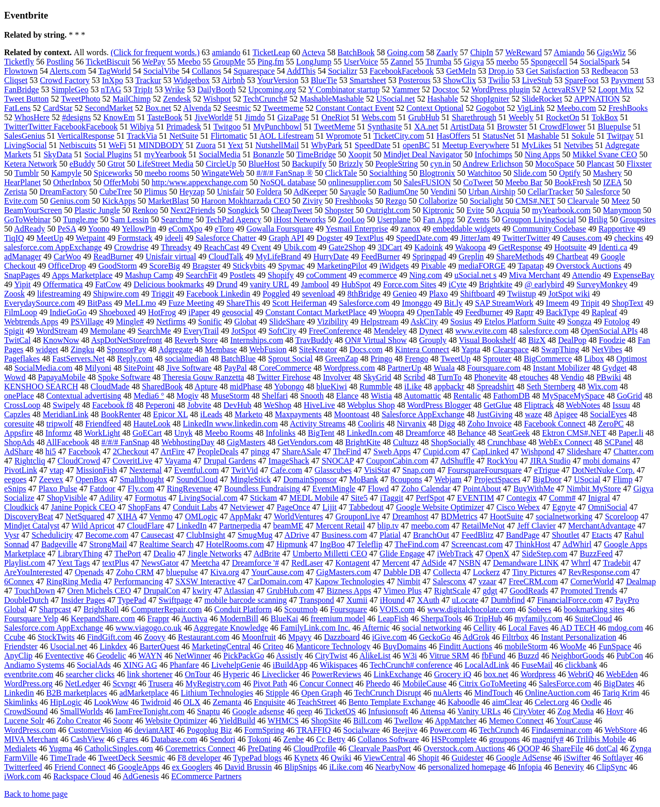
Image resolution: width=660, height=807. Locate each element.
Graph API (286, 238)
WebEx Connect (565, 442)
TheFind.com (416, 544)
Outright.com (388, 210)
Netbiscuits (77, 145)
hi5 (50, 451)
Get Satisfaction (552, 71)
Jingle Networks (214, 553)
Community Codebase (549, 228)
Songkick (242, 210)
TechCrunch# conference (411, 665)
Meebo (189, 61)
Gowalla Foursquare (280, 228)
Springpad (429, 256)
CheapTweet (291, 210)
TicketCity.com (398, 135)
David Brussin (248, 767)
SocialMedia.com (43, 368)
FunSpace (615, 646)
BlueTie (324, 80)
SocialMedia (220, 154)
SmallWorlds (81, 711)
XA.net (426, 126)
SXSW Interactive (205, 581)
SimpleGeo (70, 89)
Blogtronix (437, 173)
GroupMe (229, 61)
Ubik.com (300, 247)
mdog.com (625, 627)
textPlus (115, 562)
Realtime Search (166, 544)
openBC (416, 145)
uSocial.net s (475, 275)
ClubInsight (205, 535)
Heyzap (192, 191)
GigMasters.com (343, 572)
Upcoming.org (272, 89)
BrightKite (363, 442)
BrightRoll (101, 609)
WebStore (620, 730)
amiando (226, 52)
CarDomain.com (275, 581)
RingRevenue (189, 488)
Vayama (177, 460)
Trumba (438, 61)
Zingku (82, 349)
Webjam (447, 479)
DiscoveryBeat (28, 516)
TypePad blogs (257, 757)
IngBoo (332, 544)
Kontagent (352, 562)
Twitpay (620, 135)
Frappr (158, 618)
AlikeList (374, 655)
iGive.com (389, 637)
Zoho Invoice (489, 423)
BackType (563, 312)
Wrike (174, 89)
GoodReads (528, 590)
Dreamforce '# (255, 562)
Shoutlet (565, 535)
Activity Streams (317, 423)
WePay (154, 61)
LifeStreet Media (165, 163)
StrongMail (108, 544)
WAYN (150, 655)
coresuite (19, 423)
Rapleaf (604, 312)
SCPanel (618, 442)
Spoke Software (124, 377)
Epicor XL (170, 414)
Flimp (623, 479)
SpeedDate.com (422, 238)
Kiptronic (438, 210)
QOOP (528, 748)
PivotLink (20, 470)
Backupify (309, 163)
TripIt (143, 89)
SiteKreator (318, 349)
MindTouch (493, 692)
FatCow (108, 284)
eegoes (15, 479)
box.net (496, 674)
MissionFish (96, 470)
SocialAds (94, 665)
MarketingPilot (342, 265)
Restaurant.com (203, 637)
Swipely (66, 405)
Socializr (342, 71)
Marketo (248, 414)
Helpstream (379, 321)
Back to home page (36, 793)
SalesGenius (24, 135)
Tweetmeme (283, 108)
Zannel (401, 61)
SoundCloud (197, 479)
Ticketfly (19, 61)
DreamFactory (63, 191)
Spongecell (549, 61)
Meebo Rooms (229, 433)
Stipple (277, 692)
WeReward (523, 52)
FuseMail (536, 665)
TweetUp (455, 358)
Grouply (433, 340)
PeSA (67, 228)
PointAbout (482, 488)
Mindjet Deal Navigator (423, 154)
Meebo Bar (523, 182)
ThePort (127, 553)
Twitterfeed (23, 767)
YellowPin (139, 228)
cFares (128, 739)
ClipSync (612, 767)
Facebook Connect (555, 423)
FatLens (17, 108)
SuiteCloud (593, 618)
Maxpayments (298, 414)
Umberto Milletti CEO (329, 553)
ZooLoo (351, 219)
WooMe (573, 646)
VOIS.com (397, 609)
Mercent (395, 562)
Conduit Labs (195, 507)
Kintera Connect (422, 349)
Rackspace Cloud (82, 776)
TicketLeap (271, 52)
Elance (347, 395)
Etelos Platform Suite (519, 321)
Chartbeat (572, 256)
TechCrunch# (265, 98)
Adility (110, 497)
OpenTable (435, 312)
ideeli (174, 238)
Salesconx (449, 581)
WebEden (622, 674)
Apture (205, 386)
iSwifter (577, 757)
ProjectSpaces (497, 479)
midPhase (246, 386)
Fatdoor (103, 488)
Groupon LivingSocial (539, 219)
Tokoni (259, 739)
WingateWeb (223, 173)
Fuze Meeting (191, 303)
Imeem (557, 303)
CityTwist (331, 655)
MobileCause (424, 683)
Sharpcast (55, 609)
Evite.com (21, 200)
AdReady (29, 228)
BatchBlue (238, 358)
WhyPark (326, 145)
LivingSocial (25, 145)
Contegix (521, 497)
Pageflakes (22, 358)
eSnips (15, 488)
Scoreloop (621, 516)
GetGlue (498, 405)
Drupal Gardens (230, 460)
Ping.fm (270, 61)
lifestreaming (58, 293)
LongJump (313, 61)
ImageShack (289, 460)
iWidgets (394, 265)
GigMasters (246, 442)
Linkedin (19, 692)
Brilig (597, 219)
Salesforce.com (364, 303)
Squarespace (254, 71)
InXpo (112, 80)
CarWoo (67, 256)
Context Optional (435, 108)
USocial (587, 479)
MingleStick (250, 479)
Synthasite (385, 126)
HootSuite (506, 516)
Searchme (177, 219)
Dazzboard (341, 637)
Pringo (381, 358)
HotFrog (162, 312)
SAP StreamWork (504, 303)
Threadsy (176, 247)
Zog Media (575, 711)
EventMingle (334, 488)
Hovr (614, 711)
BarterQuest (159, 646)
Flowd (378, 488)
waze (533, 414)
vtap (57, 470)
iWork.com (22, 776)
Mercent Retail (340, 525)
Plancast (600, 163)
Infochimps (494, 154)
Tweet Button (26, 98)
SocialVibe (161, 71)
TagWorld (114, 71)
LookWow (111, 702)
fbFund (493, 655)
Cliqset (15, 80)
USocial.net (395, 98)
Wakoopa (470, 247)
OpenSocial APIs (609, 330)
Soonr (123, 720)
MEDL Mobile (313, 497)
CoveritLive (132, 460)
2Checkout (130, 451)
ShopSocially (453, 442)
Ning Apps (542, 154)
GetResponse (519, 247)
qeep (304, 711)
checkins (628, 238)
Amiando (569, 52)
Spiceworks (113, 173)
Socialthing (388, 173)
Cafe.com (286, 470)
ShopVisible (67, 497)
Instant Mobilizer (561, 368)
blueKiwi (331, 386)
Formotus (150, 497)
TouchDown (34, 590)
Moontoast (351, 414)
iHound (392, 600)
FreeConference (335, 330)
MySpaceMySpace (573, 395)
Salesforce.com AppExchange (53, 627)
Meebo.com (576, 108)
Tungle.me (80, 219)
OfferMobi (121, 182)
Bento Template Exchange (392, 702)
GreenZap (341, 358)
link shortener (149, 674)
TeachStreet (317, 702)
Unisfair (230, 191)
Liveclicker (281, 674)
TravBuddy (314, 340)
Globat (245, 321)
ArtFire (172, 451)
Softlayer (618, 757)
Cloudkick (21, 507)
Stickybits (249, 265)
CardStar (58, 108)
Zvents (478, 219)
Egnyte (563, 507)
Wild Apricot (93, 525)
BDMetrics (459, 516)
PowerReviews (336, 674)
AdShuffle (457, 460)
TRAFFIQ (313, 730)
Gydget (614, 368)
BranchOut (431, 535)
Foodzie (612, 340)
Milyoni (98, 368)
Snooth (311, 395)
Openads (89, 572)
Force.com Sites (409, 284)
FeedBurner (380, 256)
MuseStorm (230, 395)
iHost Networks (300, 219)
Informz (58, 433)
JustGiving (495, 414)
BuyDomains (404, 646)
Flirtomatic (229, 135)
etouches (533, 377)
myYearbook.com (561, 210)
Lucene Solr (24, 720)
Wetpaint (90, 238)
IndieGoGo (68, 312)
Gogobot (490, 108)
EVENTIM (475, 497)
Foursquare (348, 609)
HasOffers (453, 135)
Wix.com (602, 386)
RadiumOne (398, 191)
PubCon (629, 655)
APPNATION (597, 98)
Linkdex (113, 646)
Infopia (530, 767)
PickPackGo (243, 655)
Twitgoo (227, 126)
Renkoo (145, 210)
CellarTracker (550, 191)
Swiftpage (175, 600)
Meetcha (205, 562)
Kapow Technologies (350, 581)
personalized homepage (467, 767)
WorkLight (102, 433)
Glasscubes (333, 470)
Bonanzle (268, 154)
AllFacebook (67, 442)
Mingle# (130, 321)
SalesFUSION (427, 182)
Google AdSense (523, 757)
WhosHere (32, 117)
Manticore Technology (333, 646)
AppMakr (245, 516)
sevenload (318, 293)
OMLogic (201, 516)
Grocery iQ (452, 674)
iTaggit (391, 497)
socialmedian (186, 358)
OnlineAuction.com (557, 692)
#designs (76, 117)
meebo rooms (166, 173)
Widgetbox (191, 80)
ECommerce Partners (206, 776)
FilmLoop (20, 312)
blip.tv (388, 525)
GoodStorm (117, 265)
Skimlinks (21, 702)
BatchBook (356, 52)
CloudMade (110, 386)
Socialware (361, 730)
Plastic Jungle (97, 210)
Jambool (315, 284)
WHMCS (283, 720)
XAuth (428, 600)
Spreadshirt (495, 386)
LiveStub (537, 80)
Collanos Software (388, 739)
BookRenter (121, 414)
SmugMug (255, 535)
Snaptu (208, 711)
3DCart (389, 247)
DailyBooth (216, 89)
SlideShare (287, 321)
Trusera (160, 683)
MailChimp (131, 98)
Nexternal (145, 470)
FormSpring (264, 730)
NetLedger (82, 683)
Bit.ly (453, 303)
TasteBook (164, 117)
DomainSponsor (310, 479)
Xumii (357, 600)
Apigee (566, 414)
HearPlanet (22, 182)
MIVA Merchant (31, 739)
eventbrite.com (29, 674)
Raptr (524, 312)
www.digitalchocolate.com (471, 609)
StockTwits (56, 637)
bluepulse (181, 572)
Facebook (84, 451)
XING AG (140, 665)
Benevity (569, 767)
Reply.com (135, 358)
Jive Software (189, 368)
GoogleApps (139, 767)
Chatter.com (634, 451)
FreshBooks (628, 108)
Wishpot (217, 98)
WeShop (277, 405)
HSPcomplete (453, 739)
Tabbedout (366, 507)
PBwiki (608, 377)
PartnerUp (404, 368)
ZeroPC (611, 423)
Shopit (428, 757)
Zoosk (14, 293)
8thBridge (364, 293)
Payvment (627, 80)
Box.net (158, 108)
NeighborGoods (577, 655)
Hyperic (236, 674)
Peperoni (160, 405)
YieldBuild (237, 720)
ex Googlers (192, 767)
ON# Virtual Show (376, 340)
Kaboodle (464, 702)
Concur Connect (326, 683)
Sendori (223, 739)
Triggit (162, 293)
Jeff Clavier (536, 525)
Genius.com (70, 200)
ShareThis (243, 303)
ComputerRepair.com (166, 609)
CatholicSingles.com (119, 748)
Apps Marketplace (82, 275)
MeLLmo (140, 303)
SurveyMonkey (602, 284)
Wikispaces (338, 665)
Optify (570, 173)
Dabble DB (401, 572)
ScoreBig (164, 265)
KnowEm (119, 117)
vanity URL (269, 284)
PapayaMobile (61, 377)
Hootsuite (570, 247)
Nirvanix (411, 423)
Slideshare (584, 451)
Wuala (444, 368)
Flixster (639, 163)
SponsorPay (126, 349)
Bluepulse (614, 126)
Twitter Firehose (283, 377)
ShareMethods (519, 256)
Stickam (263, 497)
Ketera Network (30, 163)
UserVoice (361, 61)
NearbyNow (395, 767)
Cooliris (371, 423)
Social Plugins (108, 154)
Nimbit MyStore (594, 488)
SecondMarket (109, 108)
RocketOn (563, 117)
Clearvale (583, 200)
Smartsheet (368, 80)
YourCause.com (277, 572)
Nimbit (408, 581)
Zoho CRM (135, 572)
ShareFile (567, 748)
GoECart (147, 433)
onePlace (19, 395)
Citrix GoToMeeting (492, 683)
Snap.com (418, 470)
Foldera (269, 191)
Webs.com (378, 117)
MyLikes (537, 145)
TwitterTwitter (526, 238)
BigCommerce (548, 358)
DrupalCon (161, 590)
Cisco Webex (518, 507)
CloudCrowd (79, 460)
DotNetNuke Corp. (603, 470)
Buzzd (528, 655)
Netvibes (578, 145)
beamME (288, 525)
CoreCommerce (285, 368)
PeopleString (396, 163)
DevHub (237, 405)
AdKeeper (310, 191)
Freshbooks (354, 200)
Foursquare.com (494, 368)
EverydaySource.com (39, 303)
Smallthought (142, 479)
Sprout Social (290, 358)
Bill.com (367, 720)
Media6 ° (149, 395)
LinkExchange (397, 674)
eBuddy (82, 163)
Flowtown (21, 71)
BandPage (522, 535)
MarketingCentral (221, 646)
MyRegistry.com (213, 683)
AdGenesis (141, 776)
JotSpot (243, 330)
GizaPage (293, 117)
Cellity (484, 627)
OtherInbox (72, 182)
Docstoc (445, 89)
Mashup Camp (149, 275)
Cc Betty (330, 739)
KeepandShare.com (103, 618)
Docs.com (365, 349)
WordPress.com (30, 730)
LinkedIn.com (369, 433)
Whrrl (580, 562)
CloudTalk (225, 256)
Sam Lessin (129, 219)
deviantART (154, 730)
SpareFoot (582, 80)
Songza (579, 321)
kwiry (201, 590)
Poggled (275, 293)
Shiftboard (477, 293)
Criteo (273, 646)
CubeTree (116, 191)
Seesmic (237, 108)
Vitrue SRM (449, 655)
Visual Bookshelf (487, 340)
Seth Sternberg (550, 386)
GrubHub (423, 117)
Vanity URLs (479, 711)
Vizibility (332, 321)
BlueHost (264, 163)
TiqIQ (14, 238)
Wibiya (142, 126)
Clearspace (510, 349)
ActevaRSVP (564, 89)
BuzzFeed (596, 553)
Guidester (468, 757)
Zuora (206, 145)
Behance (471, 433)
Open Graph (321, 692)
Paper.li (631, 433)
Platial (390, 535)
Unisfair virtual (170, 256)
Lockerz (486, 572)
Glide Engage (402, 553)
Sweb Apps (391, 451)
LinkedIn (191, 525)
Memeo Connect (516, 720)
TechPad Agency (233, 219)
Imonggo (417, 303)
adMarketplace (144, 692)
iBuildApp (290, 665)
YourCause (574, 720)
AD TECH (578, 627)
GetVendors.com (305, 442)
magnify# (548, 739)
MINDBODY (161, 145)
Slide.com (530, 173)
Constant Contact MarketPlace (316, 312)
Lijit (329, 507)
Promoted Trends (588, 590)
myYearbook (165, 154)
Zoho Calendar (426, 488)
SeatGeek (514, 433)
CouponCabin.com (397, 460)
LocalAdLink (487, 665)
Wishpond (537, 451)
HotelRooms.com (235, 544)
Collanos (206, 71)
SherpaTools (441, 618)
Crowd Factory (64, 80)
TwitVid (244, 470)
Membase (221, 349)
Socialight (486, 200)
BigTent (321, 433)
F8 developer (199, 757)
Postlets (242, 275)
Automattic (422, 395)
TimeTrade (68, 757)
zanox (410, 228)
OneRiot (335, 117)
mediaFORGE (482, 265)
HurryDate (331, 256)
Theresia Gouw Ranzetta (203, 377)
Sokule (582, 135)
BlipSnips (300, 767)
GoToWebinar (27, 219)
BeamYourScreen (33, 210)
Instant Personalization (578, 637)
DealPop (572, 340)
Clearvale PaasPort (380, 748)
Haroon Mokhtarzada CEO (245, 200)
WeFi (117, 145)
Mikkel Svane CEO (604, 154)
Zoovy (155, 637)
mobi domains (606, 460)
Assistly (289, 655)
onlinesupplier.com (359, 182)
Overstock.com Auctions (464, 748)
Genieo (405, 293)
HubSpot (356, 284)
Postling (59, 61)
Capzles (17, 414)
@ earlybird (544, 284)
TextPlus (369, 238)
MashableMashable (332, 98)
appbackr (449, 386)
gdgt (490, 590)
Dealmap (641, 581)
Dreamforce (425, 433)
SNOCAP (338, 460)
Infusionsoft (388, 711)
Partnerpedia (240, 525)
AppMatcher (455, 720)
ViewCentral (384, 757)
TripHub (488, 618)
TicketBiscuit (108, 61)
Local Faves (528, 627)
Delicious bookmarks (169, 284)
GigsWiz (611, 52)
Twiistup (521, 293)
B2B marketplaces (76, 692)
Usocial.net (68, 646)
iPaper (198, 312)
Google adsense (258, 711)
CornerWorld (592, 581)
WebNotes (583, 405)
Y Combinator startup (344, 89)
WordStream (56, 330)
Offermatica (62, 284)
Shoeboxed (117, 312)
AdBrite (267, 553)
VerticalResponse (85, 135)
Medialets (20, 748)
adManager (22, 256)
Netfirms (171, 321)
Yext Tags (73, 562)
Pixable (433, 265)
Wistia (381, 395)
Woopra (391, 312)
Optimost (631, 358)
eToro (224, 228)
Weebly (520, 117)
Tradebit (617, 562)
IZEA (612, 182)
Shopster (339, 210)
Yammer (406, 89)
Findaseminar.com (562, 730)
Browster (512, 126)
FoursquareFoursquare (485, 470)
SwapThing (560, 349)
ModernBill (239, 618)
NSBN (469, 562)
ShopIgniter (489, 98)
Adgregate (175, 349)
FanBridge (21, 89)
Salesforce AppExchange (423, 414)
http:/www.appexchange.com (200, 182)
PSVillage (87, 321)
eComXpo (186, 228)
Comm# (562, 497)
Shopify (281, 275)
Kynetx (306, 757)
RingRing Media (74, 581)
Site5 (359, 497)
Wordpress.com (349, 368)
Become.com (106, 535)
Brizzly (351, 163)
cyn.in (441, 163)
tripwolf (59, 423)
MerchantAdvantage (602, 525)
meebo (507, 61)
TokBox (604, 117)
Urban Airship (491, 191)
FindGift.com (109, 637)
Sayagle (353, 191)
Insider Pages (83, 600)
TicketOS (340, 711)
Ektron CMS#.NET (574, 433)
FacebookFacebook (402, 71)
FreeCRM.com (533, 581)
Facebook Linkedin (218, 293)
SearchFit (201, 275)
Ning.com (425, 275)
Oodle (591, 702)
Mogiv (187, 395)
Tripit (590, 303)
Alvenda (197, 108)
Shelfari (275, 395)
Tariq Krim (621, 692)
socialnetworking (564, 516)
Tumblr (26, 173)
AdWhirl (576, 544)
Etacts (602, 535)
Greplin (471, 256)
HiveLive (319, 405)
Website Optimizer (176, 720)
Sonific (210, 321)
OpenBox (91, 479)
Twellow (408, 720)
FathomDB (511, 395)
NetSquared (85, 516)
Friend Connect (80, 767)
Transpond (316, 600)
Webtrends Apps (31, 321)
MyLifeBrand (278, 256)
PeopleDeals (217, 451)
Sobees (539, 609)
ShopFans (144, 507)
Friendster (21, 646)
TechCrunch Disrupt (387, 692)
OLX (192, 702)
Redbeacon (609, 71)
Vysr (11, 535)
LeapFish (392, 618)
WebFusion (268, 349)
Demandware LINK (526, 562)
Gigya (474, 61)
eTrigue (546, 470)
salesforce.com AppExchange (53, 247)
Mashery (607, 173)
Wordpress (537, 674)
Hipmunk (291, 544)
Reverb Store (196, 340)
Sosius (461, 321)
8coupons (406, 479)
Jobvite (199, 405)
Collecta (446, 572)
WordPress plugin (500, 89)
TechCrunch (499, 730)
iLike (413, 386)
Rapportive (617, 228)
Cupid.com (441, 451)
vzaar (487, 581)
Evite (475, 210)
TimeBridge (316, 154)
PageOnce (293, 507)
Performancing (138, 581)
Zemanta (226, 702)
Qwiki (341, 757)
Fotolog (617, 321)
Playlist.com (24, 562)
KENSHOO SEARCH (41, 386)
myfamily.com (539, 618)
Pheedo (378, 683)
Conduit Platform (243, 609)
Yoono (99, 228)
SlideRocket (542, 98)
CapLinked (490, 451)
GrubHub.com (290, 590)
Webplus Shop (371, 405)
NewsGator (160, 562)
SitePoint (139, 368)
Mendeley (390, 330)
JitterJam (475, 238)
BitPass (99, 303)
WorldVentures (298, 516)
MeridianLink (66, 414)
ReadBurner (113, 256)
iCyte (458, 284)
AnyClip (18, 655)
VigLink (530, 108)
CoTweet (478, 182)
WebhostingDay (187, 442)
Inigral (599, 497)
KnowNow (61, 340)
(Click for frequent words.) (155, 52)
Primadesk (184, 126)
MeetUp (50, 238)
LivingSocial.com (208, 497)
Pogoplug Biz (209, 730)
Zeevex (51, 479)
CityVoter (529, 711)
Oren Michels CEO (99, 590)
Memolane (107, 330)
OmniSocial (607, 507)
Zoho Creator (79, 720)
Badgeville (59, 544)
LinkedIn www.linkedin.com (230, 423)
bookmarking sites (594, 609)
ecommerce (378, 275)
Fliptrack (539, 405)
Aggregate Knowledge (230, 627)
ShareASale (301, 451)
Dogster (330, 238)
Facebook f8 (113, 405)
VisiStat (377, 470)
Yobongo (289, 386)
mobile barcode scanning (245, 600)
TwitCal (17, 340)
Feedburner (484, 312)
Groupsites (637, 219)
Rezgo (395, 200)
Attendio (586, 275)
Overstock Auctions (588, 265)
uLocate (465, 600)
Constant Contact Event (355, 108)
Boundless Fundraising (262, 488)
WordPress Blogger (439, 405)
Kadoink (429, 247)
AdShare (18, 451)
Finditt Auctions (465, 646)
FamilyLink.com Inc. (315, 627)
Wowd (14, 377)
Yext (235, 145)
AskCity (424, 321)
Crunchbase (506, 442)
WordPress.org (28, 683)
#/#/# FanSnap (125, 442)
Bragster (206, 265)
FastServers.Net (78, 358)
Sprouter (497, 358)
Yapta (471, 349)
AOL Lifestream (286, 135)
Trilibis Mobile (601, 739)
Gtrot (116, 163)
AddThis (301, 71)
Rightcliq (29, 460)
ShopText (627, 303)
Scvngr (124, 683)
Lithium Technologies (217, 692)
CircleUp (221, 163)
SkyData (57, 154)
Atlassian (239, 590)
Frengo (416, 358)
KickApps (119, 200)
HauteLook (152, 423)
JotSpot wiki (568, 293)
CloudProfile (314, 748)
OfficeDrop (67, 265)
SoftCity (282, 330)
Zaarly (447, 52)
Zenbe (293, 739)
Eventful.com (196, 470)
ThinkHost (532, 544)
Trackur (148, 80)
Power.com (448, 730)
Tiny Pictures (534, 572)
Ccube (14, 637)
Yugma (60, 748)
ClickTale (341, 173)
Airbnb (233, 80)
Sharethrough (474, 117)
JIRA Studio (550, 460)
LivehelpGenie (235, 665)
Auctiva (195, 618)
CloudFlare (145, 525)
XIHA (127, 516)
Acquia (508, 210)
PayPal (235, 368)
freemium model (337, 618)
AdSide (433, 562)
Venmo (160, 516)
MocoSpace (554, 163)
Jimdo (255, 117)
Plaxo (438, 293)
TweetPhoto (80, 98)
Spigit (14, 330)
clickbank (581, 665)
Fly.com (141, 488)
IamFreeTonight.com (150, 711)
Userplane (393, 219)
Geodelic (111, 655)
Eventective (64, 655)
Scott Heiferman (299, 303)
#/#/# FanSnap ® (284, 173)
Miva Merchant (534, 275)
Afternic (375, 627)
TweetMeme (334, 126)
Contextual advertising (83, 395)
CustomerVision (95, 730)
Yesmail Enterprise (356, 228)
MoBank (363, 479)
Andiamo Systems (34, 665)
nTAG (111, 89)
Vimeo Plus (403, 590)
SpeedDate (372, 145)
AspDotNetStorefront (126, 340)
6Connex (19, 581)
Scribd (414, 377)
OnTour (198, 674)
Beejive (405, 730)
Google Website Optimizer (440, 507)
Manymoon (622, 210)
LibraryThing (80, 553)
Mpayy (299, 637)
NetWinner (193, 655)
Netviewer (247, 507)
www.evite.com (481, 330)
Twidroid (156, 702)
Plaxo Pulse (58, 488)
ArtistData (467, 126)
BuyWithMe (533, 488)
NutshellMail (277, 145)
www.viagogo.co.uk (149, 627)
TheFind (347, 451)
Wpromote (343, 135)
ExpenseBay (633, 275)
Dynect (431, 330)
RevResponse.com (599, 572)
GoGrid (629, 395)
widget (47, 349)
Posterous (415, 80)
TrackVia (142, 135)
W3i (410, 655)
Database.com (174, 739)
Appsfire (18, 433)
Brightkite (496, 284)
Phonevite (490, 377)
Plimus (155, 191)
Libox (594, 358)
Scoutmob (301, 609)
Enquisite (269, 702)
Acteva (313, 52)
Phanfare (184, 665)
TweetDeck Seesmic (131, 757)
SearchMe (154, 330)
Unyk (183, 433)
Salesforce (603, 191)
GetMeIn (461, 71)
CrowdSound (25, 711)
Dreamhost (410, 516)
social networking (431, 627)
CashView (88, 739)
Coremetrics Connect (201, 748)
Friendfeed (103, 423)
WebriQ (580, 674)
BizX (537, 340)
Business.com (344, 535)
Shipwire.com (116, 293)
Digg (446, 423)
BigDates (618, 683)
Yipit (22, 284)
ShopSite (326, 720)
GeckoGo (435, 637)
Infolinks (280, 433)
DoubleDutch (26, 600)
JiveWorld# (213, 117)
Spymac (291, 265)
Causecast (157, 535)
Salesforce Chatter (225, 238)
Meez (621, 200)
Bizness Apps (348, 590)
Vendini (443, 191)
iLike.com (345, 767)
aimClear (507, 702)
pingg (260, 451)
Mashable (543, 135)
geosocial (237, 312)
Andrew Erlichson (493, 163)
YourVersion (278, 80)
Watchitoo (484, 173)
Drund (227, 284)
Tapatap (530, 265)
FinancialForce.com (570, 600)
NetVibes (606, 349)
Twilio (499, 80)
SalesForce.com (565, 683)
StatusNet (499, 135)
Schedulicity (52, 535)
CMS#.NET (535, 200)
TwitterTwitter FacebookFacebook (61, 126)
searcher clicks (90, 674)
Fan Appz (439, 219)
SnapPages (22, 275)
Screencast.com (477, 544)
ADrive (297, 535)
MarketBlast (168, 200)
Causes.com (582, 238)
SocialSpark (599, 61)
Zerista (15, 191)
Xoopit (359, 154)
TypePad (132, 600)
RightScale (452, 590)
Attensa (432, 711)
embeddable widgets (466, 228)
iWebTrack (455, 553)
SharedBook (162, 386)
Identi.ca (613, 247)
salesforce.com (544, 330)
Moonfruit (259, 637)
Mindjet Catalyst (31, 525)
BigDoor (547, 479)
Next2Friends (192, 210)
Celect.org (552, 702)
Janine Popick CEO (83, 507)
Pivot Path (270, 683)
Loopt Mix (616, 89)
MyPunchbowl (277, 126)
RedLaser (307, 562)
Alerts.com (68, 71)
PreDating (264, 748)
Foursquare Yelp (31, 618)
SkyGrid (377, 377)
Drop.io (501, 71)
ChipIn (481, 52)
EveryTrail (201, 330)
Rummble (375, 386)
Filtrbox (515, 637)
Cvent (261, 247)
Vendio (572, 377)
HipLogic (65, 702)
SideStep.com (544, 553)
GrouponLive (358, 516)
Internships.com (256, 340)
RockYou (502, 460)
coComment (326, 275)
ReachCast (221, 247)
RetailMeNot (483, 525)
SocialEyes (608, 414)
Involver (337, 377)
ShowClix (459, 80)
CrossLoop (22, 405)
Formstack (135, 238)
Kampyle (66, 173)
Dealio (164, 553)
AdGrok (476, 637)
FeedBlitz (477, 535)
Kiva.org (224, 572)
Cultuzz (406, 442)
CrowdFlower (562, 126)
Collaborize (438, 200)
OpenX (497, 553)
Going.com (405, 52)
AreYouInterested (33, 572)
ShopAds (19, 442)
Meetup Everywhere (475, 145)
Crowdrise (131, 247)
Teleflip (370, 544)
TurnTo (449, 377)
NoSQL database (288, 182)
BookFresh (572, 182)
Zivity (313, 200)
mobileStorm (526, 646)
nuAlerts (448, 692)
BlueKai (284, 618)
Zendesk (177, 98)
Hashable (442, 98)
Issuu (621, 405)
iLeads (211, 414)
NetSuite (184, 135)
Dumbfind (508, 600)
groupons (504, 739)
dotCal (607, 748)
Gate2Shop (346, 247)
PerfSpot (430, 497)
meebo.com (430, 525)
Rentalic (467, 395)
